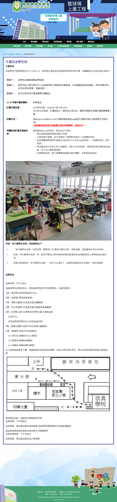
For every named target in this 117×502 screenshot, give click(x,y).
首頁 (4, 54)
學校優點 (34, 42)
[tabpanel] (58, 19)
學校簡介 (19, 54)
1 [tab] (58, 37)
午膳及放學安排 (29, 54)
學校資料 (11, 54)
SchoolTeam (61, 499)
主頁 (24, 42)
